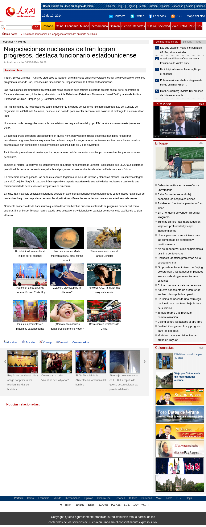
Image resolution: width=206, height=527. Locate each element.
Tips (199, 26)
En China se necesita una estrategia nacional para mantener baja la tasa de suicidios (180, 303)
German (200, 6)
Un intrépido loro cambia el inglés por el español (181, 71)
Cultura (151, 26)
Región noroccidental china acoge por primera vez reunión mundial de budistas (22, 382)
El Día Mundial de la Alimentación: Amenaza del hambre (90, 380)
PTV (191, 26)
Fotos (183, 26)
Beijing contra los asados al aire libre (180, 321)
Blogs (189, 498)
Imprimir (10, 342)
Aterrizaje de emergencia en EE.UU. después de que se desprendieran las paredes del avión (124, 382)
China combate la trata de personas (179, 285)
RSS (176, 16)
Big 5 (121, 6)
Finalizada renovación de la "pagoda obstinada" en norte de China (60, 34)
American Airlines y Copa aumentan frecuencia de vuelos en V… (180, 61)
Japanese (177, 6)
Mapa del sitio (196, 16)
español (8, 41)
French (142, 6)
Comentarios (80, 342)
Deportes (139, 26)
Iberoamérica (99, 26)
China (59, 26)
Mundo (84, 26)
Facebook (157, 16)
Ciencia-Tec (104, 498)
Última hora (9, 34)
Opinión (115, 26)
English (131, 6)
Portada (48, 26)
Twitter (137, 16)
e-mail (62, 342)
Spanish (164, 6)
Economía (71, 26)
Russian (152, 6)
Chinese (111, 6)
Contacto (117, 16)
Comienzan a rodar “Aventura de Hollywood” (55, 378)
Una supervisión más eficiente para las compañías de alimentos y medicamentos (179, 240)
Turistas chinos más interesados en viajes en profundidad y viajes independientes (179, 226)
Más (201, 104)
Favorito (28, 342)
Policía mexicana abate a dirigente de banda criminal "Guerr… (181, 82)
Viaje (175, 26)
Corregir (45, 342)
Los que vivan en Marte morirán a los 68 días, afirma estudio (67, 256)
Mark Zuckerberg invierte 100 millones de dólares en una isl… (181, 93)
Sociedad (164, 26)
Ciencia (126, 26)
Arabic (189, 6)
